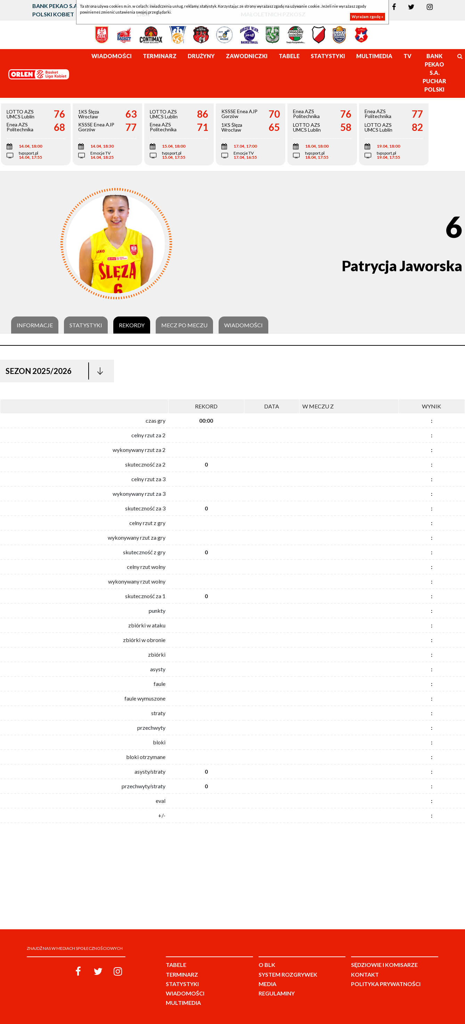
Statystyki (86, 325)
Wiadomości (243, 325)
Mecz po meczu (184, 325)
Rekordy (132, 325)
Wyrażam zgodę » (367, 16)
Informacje (35, 325)
